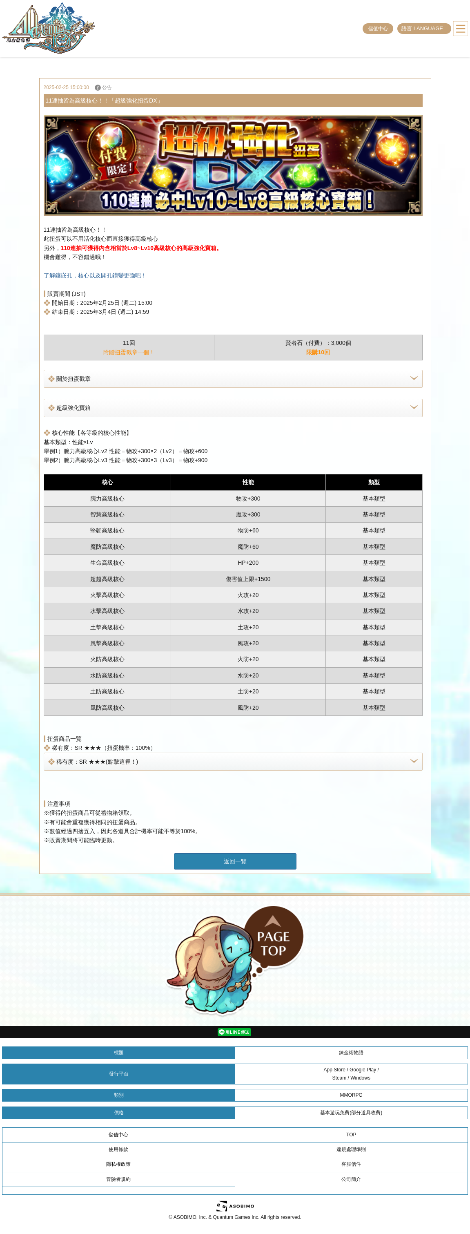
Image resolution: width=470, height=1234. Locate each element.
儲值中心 (378, 28)
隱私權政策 (118, 1164)
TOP (351, 1135)
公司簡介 (351, 1179)
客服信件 (351, 1164)
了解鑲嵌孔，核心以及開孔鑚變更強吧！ (95, 275)
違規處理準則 (351, 1149)
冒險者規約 (118, 1179)
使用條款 (118, 1149)
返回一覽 (235, 861)
